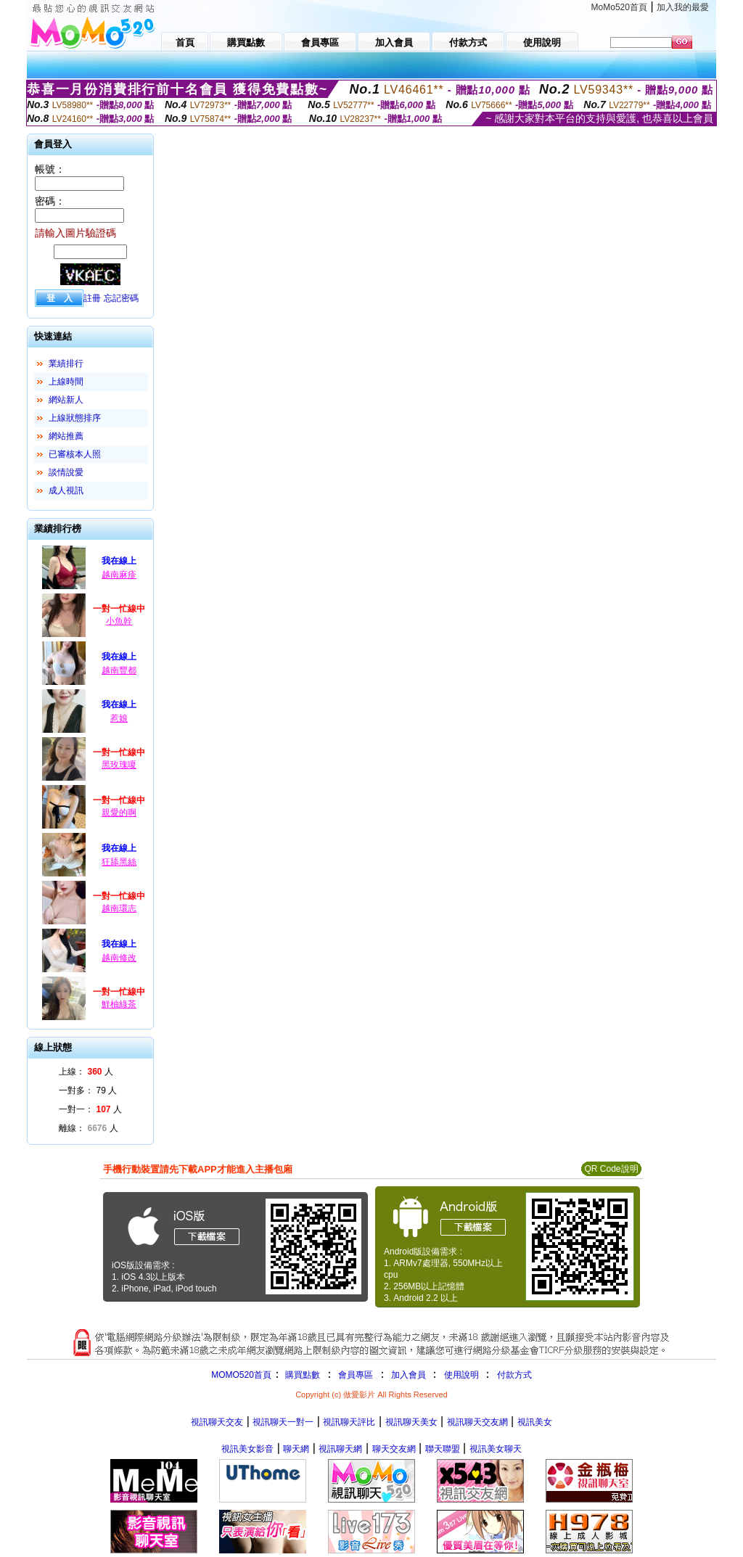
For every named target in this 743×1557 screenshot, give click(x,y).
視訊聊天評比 (349, 1422)
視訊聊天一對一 (283, 1422)
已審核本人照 (75, 454)
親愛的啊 (119, 813)
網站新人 (66, 400)
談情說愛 (66, 472)
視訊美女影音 (247, 1449)
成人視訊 (66, 490)
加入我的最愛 (683, 7)
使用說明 (461, 1375)
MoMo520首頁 (619, 7)
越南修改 (119, 958)
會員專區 (355, 1375)
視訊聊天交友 (217, 1422)
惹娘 (119, 718)
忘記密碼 (121, 298)
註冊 (92, 298)
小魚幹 (119, 621)
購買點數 (301, 1375)
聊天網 (296, 1449)
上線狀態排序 (75, 418)
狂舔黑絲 (119, 862)
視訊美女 (534, 1422)
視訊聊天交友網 (477, 1422)
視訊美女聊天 (495, 1449)
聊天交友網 (394, 1449)
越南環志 (119, 908)
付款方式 (514, 1375)
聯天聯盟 (442, 1449)
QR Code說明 (611, 1169)
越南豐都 (119, 670)
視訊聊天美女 (411, 1422)
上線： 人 (86, 1072)
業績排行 (66, 363)
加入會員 (408, 1375)
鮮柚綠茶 (119, 1004)
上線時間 (66, 382)
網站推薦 (66, 436)
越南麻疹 (119, 575)
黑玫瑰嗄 (119, 765)
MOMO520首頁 (241, 1375)
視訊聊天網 (340, 1449)
